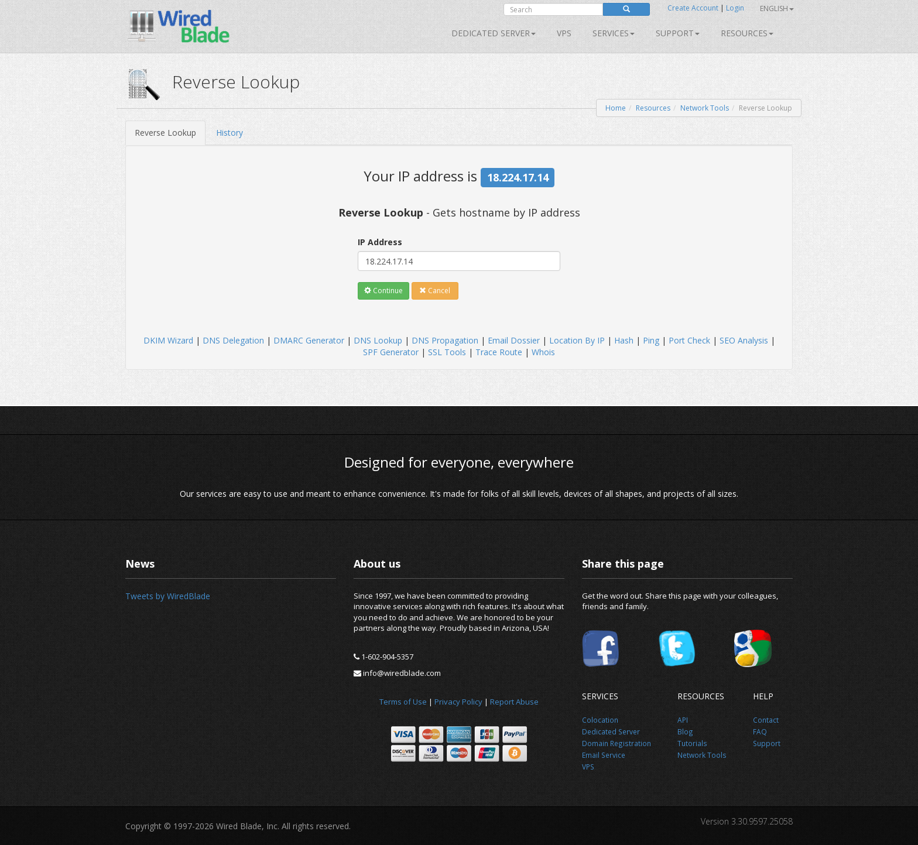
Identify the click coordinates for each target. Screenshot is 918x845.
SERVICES (613, 33)
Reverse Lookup (165, 132)
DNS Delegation (233, 340)
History (229, 132)
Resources (747, 33)
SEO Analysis (744, 340)
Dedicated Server (493, 33)
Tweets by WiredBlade (167, 596)
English (777, 8)
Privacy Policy (458, 701)
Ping (651, 340)
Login (735, 8)
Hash (623, 340)
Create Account (692, 8)
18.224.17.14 (518, 177)
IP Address (380, 242)
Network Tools (704, 108)
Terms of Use (403, 701)
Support (678, 33)
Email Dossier (514, 340)
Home (615, 108)
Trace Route (498, 352)
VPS (564, 33)
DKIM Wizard (168, 340)
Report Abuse (514, 701)
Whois (543, 352)
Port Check (689, 340)
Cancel (434, 291)
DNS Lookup (378, 340)
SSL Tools (447, 352)
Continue (383, 291)
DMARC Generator (308, 340)
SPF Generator (391, 352)
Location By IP (577, 340)
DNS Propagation (445, 340)
